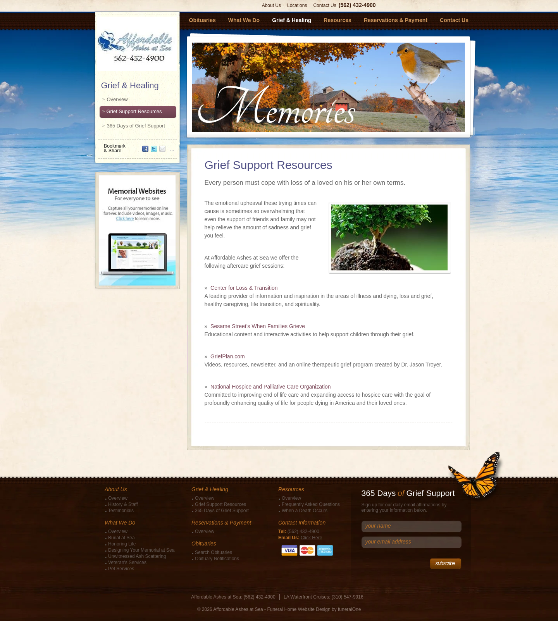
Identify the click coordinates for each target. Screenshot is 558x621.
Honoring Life (122, 544)
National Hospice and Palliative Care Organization (270, 387)
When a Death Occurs (304, 510)
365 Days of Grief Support (136, 126)
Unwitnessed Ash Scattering (137, 556)
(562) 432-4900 (357, 5)
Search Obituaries (213, 552)
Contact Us (324, 5)
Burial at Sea (121, 537)
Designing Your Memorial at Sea (141, 550)
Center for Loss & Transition (244, 288)
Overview (117, 99)
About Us (271, 5)
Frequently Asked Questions (311, 504)
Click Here (311, 537)
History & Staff (123, 504)
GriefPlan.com (227, 356)
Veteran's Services (127, 562)
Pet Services (121, 568)
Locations (297, 5)
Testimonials (121, 510)
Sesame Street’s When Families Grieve (257, 326)
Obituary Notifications (217, 558)
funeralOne (349, 609)
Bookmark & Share (137, 145)
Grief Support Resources (134, 111)
